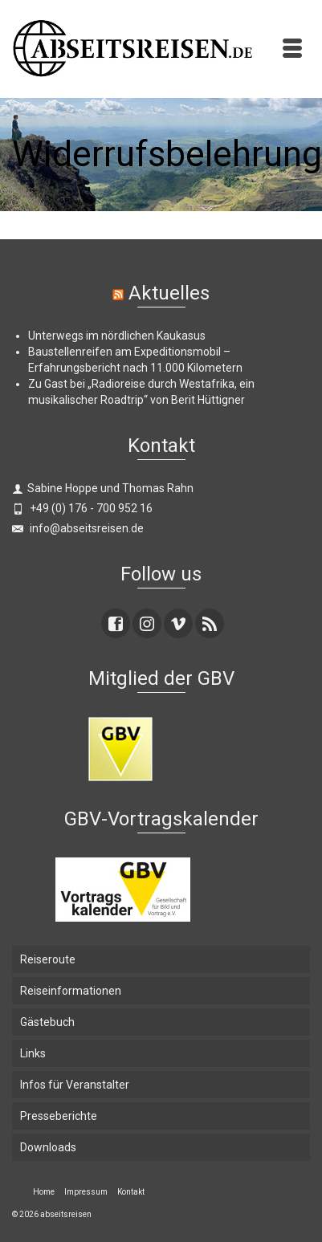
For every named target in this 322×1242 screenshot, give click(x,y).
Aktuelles (169, 293)
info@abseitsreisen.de (78, 528)
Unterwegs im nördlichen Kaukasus (117, 335)
